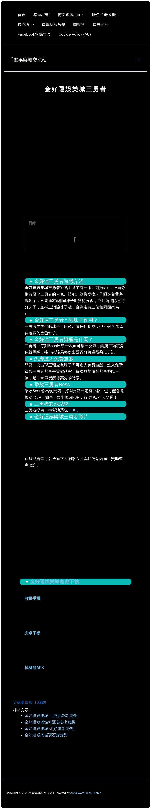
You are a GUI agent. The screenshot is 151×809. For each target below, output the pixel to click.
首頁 (22, 14)
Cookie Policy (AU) (75, 34)
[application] (82, 15)
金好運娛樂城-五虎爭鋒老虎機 (51, 715)
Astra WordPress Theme (85, 793)
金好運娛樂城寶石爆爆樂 (46, 735)
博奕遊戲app (71, 15)
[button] (120, 223)
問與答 (79, 24)
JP (74, 410)
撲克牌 (26, 24)
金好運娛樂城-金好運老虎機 (49, 728)
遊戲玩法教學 (53, 24)
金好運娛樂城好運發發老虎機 (50, 722)
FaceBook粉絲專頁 (34, 34)
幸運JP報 (41, 14)
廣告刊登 (101, 24)
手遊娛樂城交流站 (28, 59)
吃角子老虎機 (106, 15)
